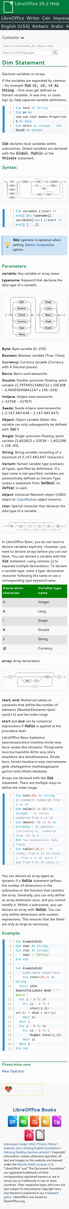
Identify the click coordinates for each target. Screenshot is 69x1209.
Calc (46, 18)
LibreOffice (12, 18)
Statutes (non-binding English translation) (32, 1146)
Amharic (40, 26)
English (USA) (15, 26)
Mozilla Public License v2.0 (35, 1163)
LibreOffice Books (34, 1108)
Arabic (57, 26)
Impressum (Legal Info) (19, 1142)
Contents (10, 37)
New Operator (13, 1069)
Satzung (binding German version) (26, 1151)
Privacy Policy (47, 1142)
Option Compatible (39, 243)
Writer (33, 18)
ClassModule (27, 498)
